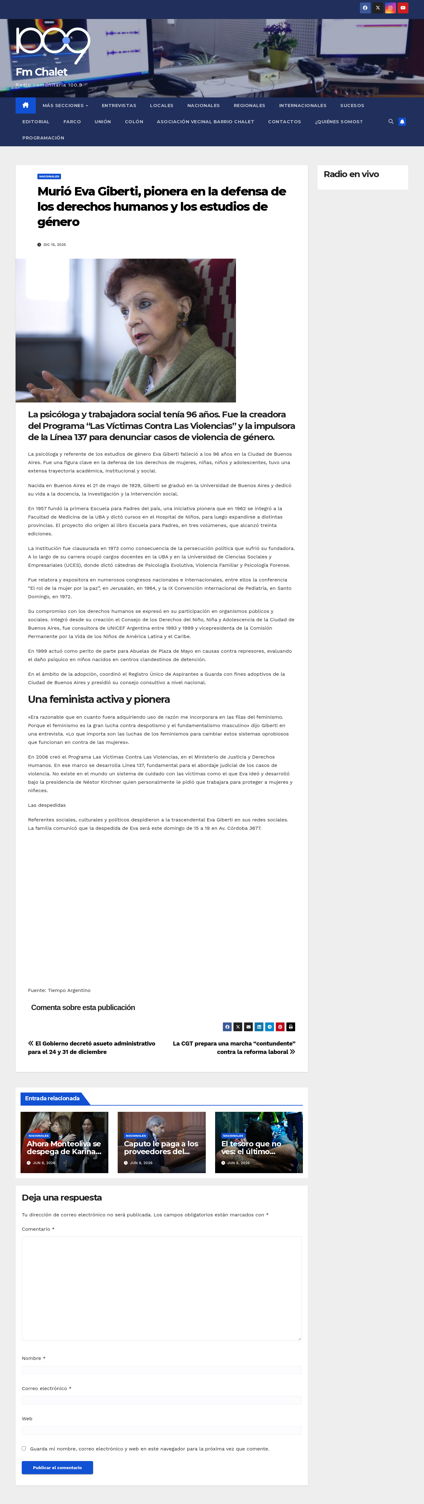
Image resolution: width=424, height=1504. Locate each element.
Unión (103, 122)
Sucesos (352, 105)
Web (27, 1419)
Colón (134, 122)
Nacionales (203, 105)
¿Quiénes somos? (339, 122)
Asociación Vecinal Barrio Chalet (205, 122)
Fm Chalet (42, 71)
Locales (162, 105)
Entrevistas (119, 105)
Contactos (284, 122)
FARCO (72, 122)
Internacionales (303, 105)
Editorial (36, 122)
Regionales (250, 105)
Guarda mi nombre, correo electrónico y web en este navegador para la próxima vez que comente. (149, 1449)
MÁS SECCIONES (64, 105)
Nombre (34, 1358)
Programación (43, 138)
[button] (391, 122)
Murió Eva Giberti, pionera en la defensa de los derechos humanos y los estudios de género (161, 206)
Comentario (38, 1229)
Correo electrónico (47, 1388)
